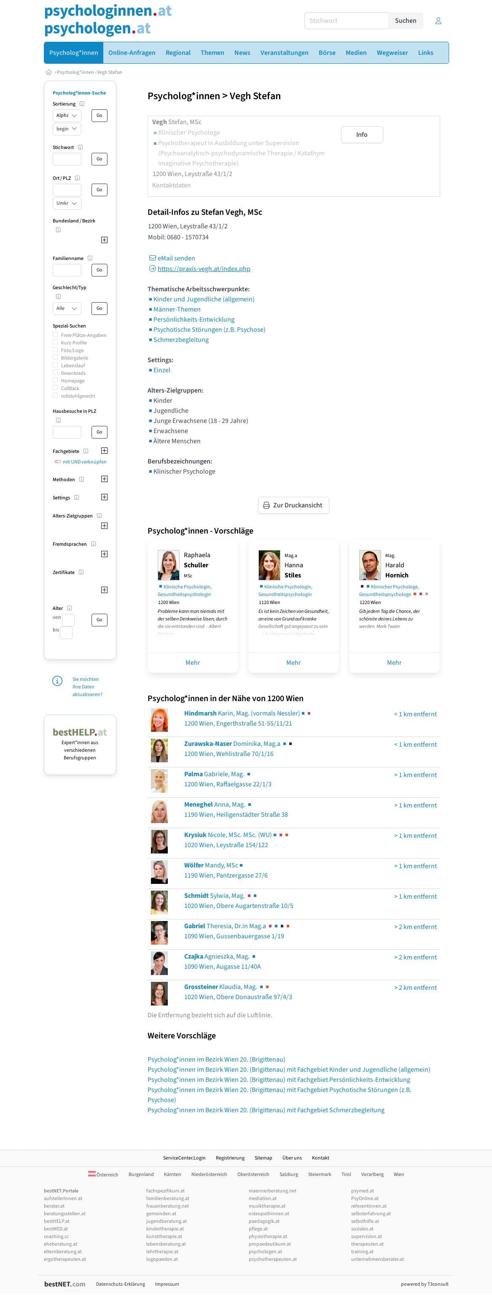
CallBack (70, 388)
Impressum (167, 1284)
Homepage (73, 381)
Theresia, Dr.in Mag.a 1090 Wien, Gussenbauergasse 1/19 (237, 931)
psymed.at (362, 1191)
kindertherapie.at (165, 1229)
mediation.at (263, 1198)
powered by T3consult (425, 1284)
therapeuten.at (367, 1244)
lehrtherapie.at (162, 1251)
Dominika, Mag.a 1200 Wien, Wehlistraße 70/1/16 (238, 749)
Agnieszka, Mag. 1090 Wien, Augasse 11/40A (222, 961)
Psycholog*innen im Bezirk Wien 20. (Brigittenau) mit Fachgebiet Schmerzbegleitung (266, 1110)
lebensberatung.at (166, 1244)
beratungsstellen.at (65, 1213)
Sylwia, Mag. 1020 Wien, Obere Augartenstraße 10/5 (238, 900)
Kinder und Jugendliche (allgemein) (201, 299)
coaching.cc (56, 1236)
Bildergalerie (74, 358)
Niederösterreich (209, 1174)
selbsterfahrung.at (371, 1213)
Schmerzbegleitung (178, 339)
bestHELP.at (57, 1221)
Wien (399, 1174)
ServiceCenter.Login (184, 1158)
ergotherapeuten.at (65, 1259)
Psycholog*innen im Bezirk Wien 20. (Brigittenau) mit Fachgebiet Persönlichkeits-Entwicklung (279, 1079)
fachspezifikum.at (165, 1191)
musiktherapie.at (267, 1206)
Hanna (294, 566)
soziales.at (362, 1229)
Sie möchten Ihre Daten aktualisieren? (87, 687)
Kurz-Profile (74, 343)
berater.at (54, 1206)
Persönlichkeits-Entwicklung (191, 319)
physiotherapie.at (268, 1236)
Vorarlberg (372, 1174)
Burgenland (141, 1174)
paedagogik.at (264, 1221)
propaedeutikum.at (270, 1244)
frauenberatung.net (167, 1206)
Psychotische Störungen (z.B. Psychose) (207, 329)
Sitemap (263, 1158)
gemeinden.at (161, 1213)
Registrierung (230, 1158)
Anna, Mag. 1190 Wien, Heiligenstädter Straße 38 (236, 809)
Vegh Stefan (109, 72)
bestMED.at (56, 1229)
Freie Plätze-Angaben (84, 335)
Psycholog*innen (75, 72)
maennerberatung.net (272, 1191)
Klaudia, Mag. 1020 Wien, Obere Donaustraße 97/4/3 (238, 992)
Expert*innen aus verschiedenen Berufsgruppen (80, 746)
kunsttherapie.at (164, 1236)
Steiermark (319, 1174)
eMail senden (171, 258)
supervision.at (366, 1236)
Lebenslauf (73, 365)
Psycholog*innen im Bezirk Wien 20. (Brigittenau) (216, 1059)
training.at (362, 1251)
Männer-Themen (174, 309)
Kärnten (172, 1174)
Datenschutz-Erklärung (120, 1284)
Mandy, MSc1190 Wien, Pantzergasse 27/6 (226, 870)
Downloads (73, 373)
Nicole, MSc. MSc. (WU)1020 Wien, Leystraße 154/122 (237, 840)
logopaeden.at (162, 1259)
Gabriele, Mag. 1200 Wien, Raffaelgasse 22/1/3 (228, 779)
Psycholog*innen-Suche (79, 93)
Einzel (159, 370)
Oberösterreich (253, 1174)
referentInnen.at (369, 1206)
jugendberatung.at (166, 1221)
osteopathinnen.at (269, 1213)
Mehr (193, 662)
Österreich (103, 1175)
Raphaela (197, 565)
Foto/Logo (72, 350)
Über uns (292, 1158)
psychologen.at (265, 1251)
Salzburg (289, 1174)
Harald (397, 566)
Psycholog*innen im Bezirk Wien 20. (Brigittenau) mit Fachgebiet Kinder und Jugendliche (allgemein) (289, 1069)
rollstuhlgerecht (78, 396)
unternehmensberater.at (377, 1259)
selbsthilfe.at (365, 1221)
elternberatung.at (63, 1251)
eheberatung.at (60, 1244)
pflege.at (258, 1229)
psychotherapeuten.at (273, 1259)
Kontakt (320, 1158)
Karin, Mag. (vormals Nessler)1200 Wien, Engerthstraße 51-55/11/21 (248, 718)
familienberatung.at (167, 1198)
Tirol (346, 1174)
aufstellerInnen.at (63, 1198)
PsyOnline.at (365, 1198)
